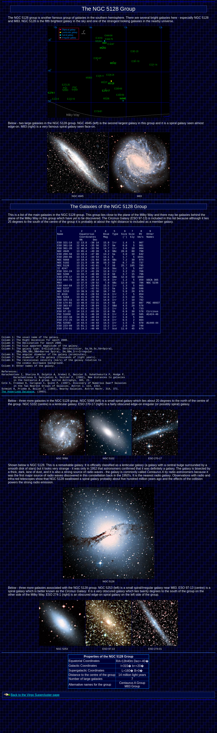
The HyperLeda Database (18, 423)
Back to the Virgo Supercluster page (35, 726)
